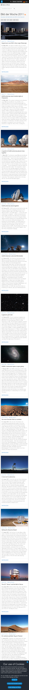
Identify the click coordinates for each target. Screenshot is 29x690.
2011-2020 (9, 20)
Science (14, 1)
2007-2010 (15, 20)
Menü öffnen (5, 5)
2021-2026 (3, 20)
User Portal (19, 1)
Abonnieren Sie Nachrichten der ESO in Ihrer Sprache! (12, 17)
